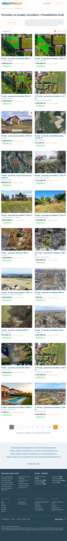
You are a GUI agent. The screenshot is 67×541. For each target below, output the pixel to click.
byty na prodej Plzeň (6, 477)
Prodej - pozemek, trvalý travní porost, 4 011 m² (16, 176)
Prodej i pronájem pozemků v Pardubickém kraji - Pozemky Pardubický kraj (33, 454)
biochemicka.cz (39, 508)
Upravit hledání (12, 23)
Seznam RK (47, 3)
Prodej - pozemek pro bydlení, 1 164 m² (50, 369)
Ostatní (3, 511)
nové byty (54, 482)
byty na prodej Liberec (7, 482)
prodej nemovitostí (40, 477)
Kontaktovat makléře (19, 63)
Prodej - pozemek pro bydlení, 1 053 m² (16, 293)
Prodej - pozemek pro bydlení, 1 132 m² (16, 215)
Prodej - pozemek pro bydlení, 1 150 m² (50, 408)
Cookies (13, 519)
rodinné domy (38, 484)
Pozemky (3, 508)
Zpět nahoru (59, 519)
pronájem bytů (39, 480)
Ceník (53, 504)
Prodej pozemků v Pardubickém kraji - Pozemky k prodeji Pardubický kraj (33, 448)
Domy (3, 504)
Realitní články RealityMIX (42, 502)
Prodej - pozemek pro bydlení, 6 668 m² (16, 407)
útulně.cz (37, 504)
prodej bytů (38, 482)
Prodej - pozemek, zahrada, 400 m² (15, 253)
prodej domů (55, 477)
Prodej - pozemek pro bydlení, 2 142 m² (50, 215)
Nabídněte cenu (7, 66)
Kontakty (54, 506)
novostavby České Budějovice (23, 481)
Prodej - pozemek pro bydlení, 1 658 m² (50, 59)
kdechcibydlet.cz (22, 504)
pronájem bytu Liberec (7, 484)
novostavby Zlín (22, 487)
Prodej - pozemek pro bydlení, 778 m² (49, 330)
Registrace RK (55, 508)
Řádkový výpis (60, 31)
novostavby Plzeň (6, 480)
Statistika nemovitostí (57, 502)
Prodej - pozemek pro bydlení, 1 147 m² (50, 97)
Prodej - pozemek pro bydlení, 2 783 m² (16, 136)
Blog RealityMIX (39, 510)
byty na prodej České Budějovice (7, 489)
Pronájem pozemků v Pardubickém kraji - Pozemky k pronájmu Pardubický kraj (33, 451)
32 (50, 427)
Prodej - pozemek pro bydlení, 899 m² (16, 59)
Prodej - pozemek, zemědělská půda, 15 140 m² (49, 137)
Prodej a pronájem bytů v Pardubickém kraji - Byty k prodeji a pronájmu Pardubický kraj (33, 457)
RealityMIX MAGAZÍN (57, 510)
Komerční (3, 510)
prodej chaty (55, 478)
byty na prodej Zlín (23, 483)
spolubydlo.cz (21, 502)
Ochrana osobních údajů (23, 519)
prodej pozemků (56, 480)
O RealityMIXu (5, 519)
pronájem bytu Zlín (23, 485)
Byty (2, 502)
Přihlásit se (59, 3)
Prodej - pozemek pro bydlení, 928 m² (49, 293)
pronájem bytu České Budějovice (24, 477)
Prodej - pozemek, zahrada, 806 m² (15, 330)
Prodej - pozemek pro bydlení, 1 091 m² (50, 254)
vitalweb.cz (38, 506)
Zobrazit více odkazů (33, 464)
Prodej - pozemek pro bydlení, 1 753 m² (50, 175)
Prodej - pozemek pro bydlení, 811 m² (16, 96)
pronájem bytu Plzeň (6, 478)
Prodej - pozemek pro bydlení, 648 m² (16, 368)
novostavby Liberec (6, 486)
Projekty (3, 506)
